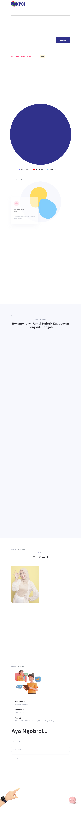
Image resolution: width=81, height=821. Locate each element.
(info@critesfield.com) (21, 704)
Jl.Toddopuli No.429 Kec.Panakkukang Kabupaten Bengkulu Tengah (35, 721)
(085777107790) (20, 712)
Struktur (14, 26)
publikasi (63, 40)
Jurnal (13, 17)
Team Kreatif (21, 549)
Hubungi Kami (21, 666)
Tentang (13, 13)
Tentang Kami (21, 179)
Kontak (13, 35)
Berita (13, 22)
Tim (12, 30)
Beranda (13, 9)
